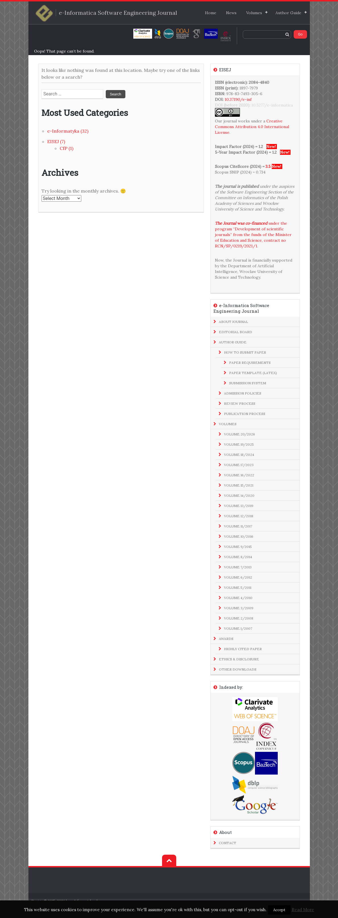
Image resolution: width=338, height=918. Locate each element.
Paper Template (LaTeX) (253, 373)
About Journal (233, 322)
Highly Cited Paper (243, 649)
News (231, 12)
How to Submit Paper (245, 352)
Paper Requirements (250, 362)
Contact (227, 843)
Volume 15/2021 (238, 485)
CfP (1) (66, 148)
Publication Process (244, 414)
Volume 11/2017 (238, 526)
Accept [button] (279, 909)
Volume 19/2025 (239, 444)
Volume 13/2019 (238, 506)
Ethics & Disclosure (239, 659)
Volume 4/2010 (238, 598)
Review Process (239, 403)
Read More (303, 909)
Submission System (247, 383)
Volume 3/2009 (238, 608)
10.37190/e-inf (238, 99)
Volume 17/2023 (239, 465)
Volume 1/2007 (238, 628)
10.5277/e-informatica (272, 105)
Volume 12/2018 (238, 516)
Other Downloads (237, 669)
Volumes (254, 12)
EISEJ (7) (56, 141)
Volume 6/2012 (238, 577)
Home (210, 12)
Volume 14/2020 (239, 495)
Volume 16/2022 (239, 475)
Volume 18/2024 (239, 454)
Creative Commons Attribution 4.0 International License (252, 126)
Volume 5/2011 (237, 587)
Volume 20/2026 (239, 434)
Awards (226, 639)
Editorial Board (235, 332)
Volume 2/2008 (238, 618)
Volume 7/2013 (238, 567)
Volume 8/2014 (238, 557)
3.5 (268, 166)
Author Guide (288, 12)
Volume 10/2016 (238, 536)
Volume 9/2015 (238, 546)
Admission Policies (242, 393)
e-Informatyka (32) (67, 131)
